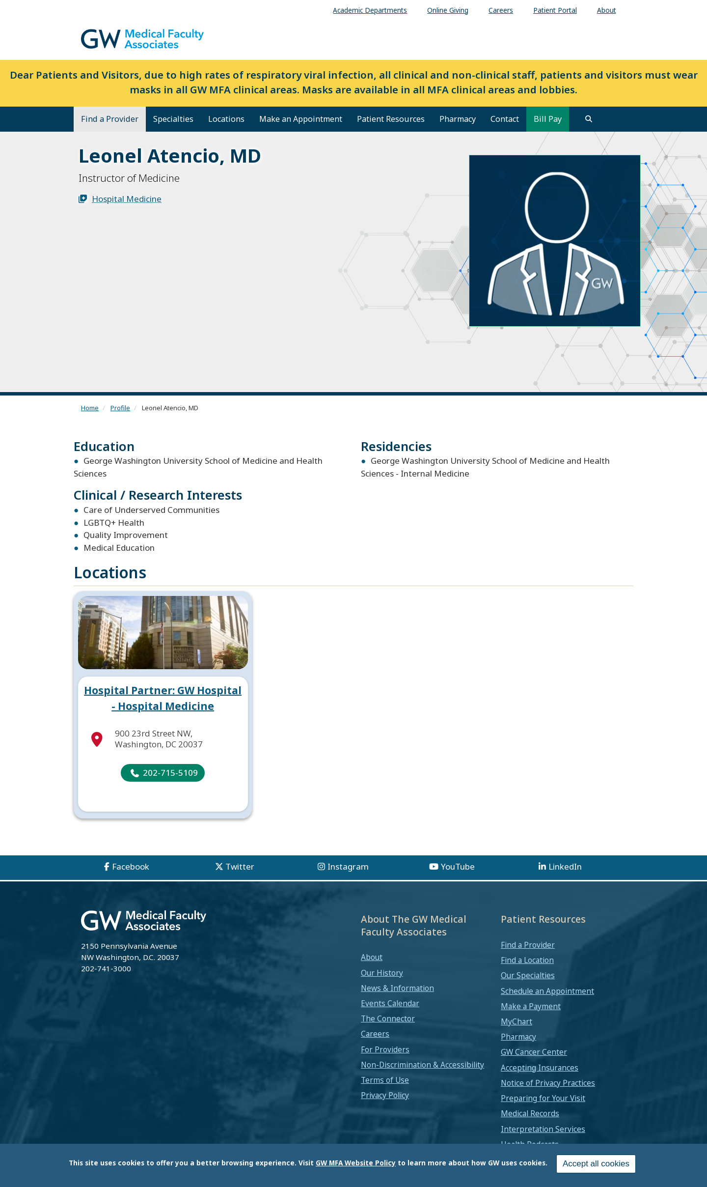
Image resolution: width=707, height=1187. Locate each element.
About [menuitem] (606, 10)
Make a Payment (531, 1006)
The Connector (388, 1018)
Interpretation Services (543, 1129)
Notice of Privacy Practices (548, 1083)
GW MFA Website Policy (356, 1163)
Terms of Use (385, 1080)
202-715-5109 (170, 772)
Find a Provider (109, 118)
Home (90, 407)
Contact (504, 118)
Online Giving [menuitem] (447, 10)
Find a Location (527, 960)
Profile (120, 407)
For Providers (385, 1049)
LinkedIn (565, 866)
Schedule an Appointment (547, 991)
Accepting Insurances (539, 1068)
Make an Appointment (300, 118)
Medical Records (530, 1113)
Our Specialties (528, 975)
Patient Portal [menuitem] (555, 10)
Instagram (348, 866)
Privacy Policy (385, 1095)
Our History (382, 973)
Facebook (130, 866)
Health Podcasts (530, 1144)
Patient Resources (391, 118)
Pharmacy (457, 118)
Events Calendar (390, 1003)
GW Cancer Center (534, 1052)
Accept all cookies (596, 1164)
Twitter (239, 866)
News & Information (397, 988)
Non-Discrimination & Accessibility (422, 1065)
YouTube (458, 866)
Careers (375, 1034)
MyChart (516, 1021)
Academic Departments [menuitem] (370, 10)
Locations (226, 118)
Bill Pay (548, 118)
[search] (588, 119)
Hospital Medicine (127, 198)
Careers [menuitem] (501, 10)
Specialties (173, 118)
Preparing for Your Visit (543, 1098)
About (371, 957)
